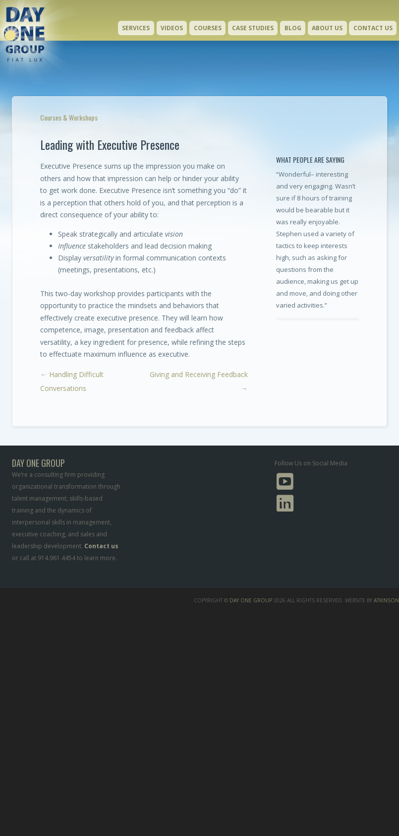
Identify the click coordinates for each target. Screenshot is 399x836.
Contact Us (373, 28)
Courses (208, 28)
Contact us (101, 546)
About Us (327, 28)
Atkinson (386, 600)
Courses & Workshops (69, 117)
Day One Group (251, 600)
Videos (172, 28)
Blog (293, 28)
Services (136, 28)
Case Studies (253, 28)
